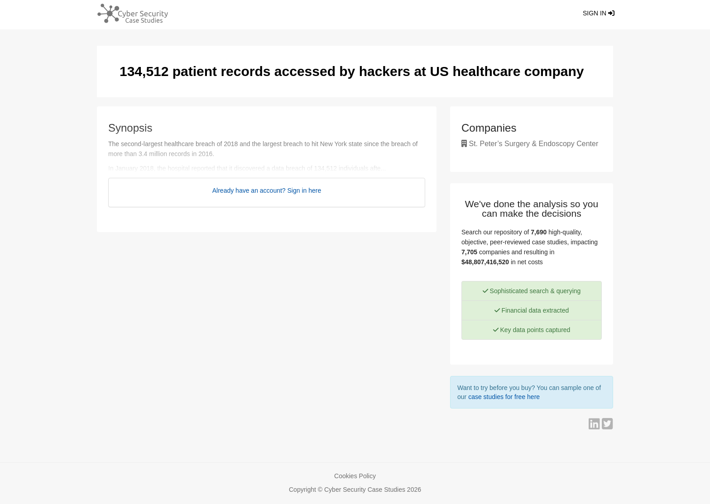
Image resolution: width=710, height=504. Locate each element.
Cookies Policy (355, 476)
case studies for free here (504, 396)
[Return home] (129, 15)
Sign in (598, 13)
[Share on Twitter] (607, 426)
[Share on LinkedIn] (595, 426)
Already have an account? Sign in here (266, 190)
